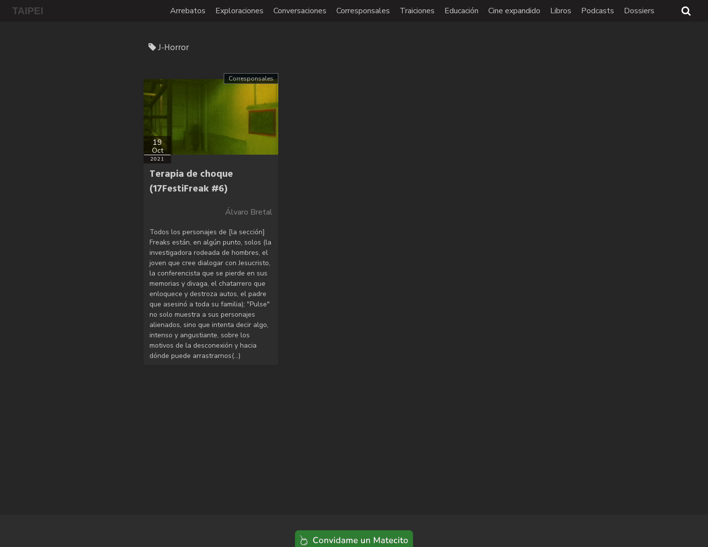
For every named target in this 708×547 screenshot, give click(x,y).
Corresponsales (363, 10)
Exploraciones (239, 10)
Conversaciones (299, 10)
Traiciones (417, 10)
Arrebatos (188, 10)
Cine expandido (514, 10)
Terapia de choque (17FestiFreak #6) (191, 181)
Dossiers (639, 10)
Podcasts (597, 10)
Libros (560, 10)
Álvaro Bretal (248, 212)
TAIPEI (27, 10)
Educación (461, 10)
